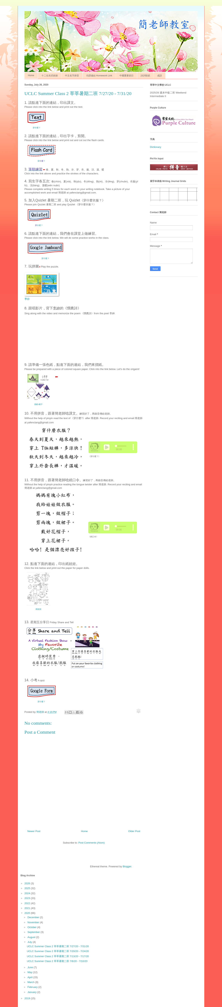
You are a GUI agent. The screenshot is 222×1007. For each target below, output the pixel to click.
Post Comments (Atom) (91, 842)
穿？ (41, 161)
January (32, 992)
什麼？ (40, 225)
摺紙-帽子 (38, 404)
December (33, 917)
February (32, 987)
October (32, 927)
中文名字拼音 (72, 75)
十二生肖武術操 (49, 75)
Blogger (127, 866)
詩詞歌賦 (145, 75)
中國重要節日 (126, 75)
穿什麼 (41, 702)
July (30, 942)
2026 (28, 883)
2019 (28, 998)
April (30, 977)
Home (31, 75)
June (30, 967)
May (30, 972)
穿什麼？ (36, 128)
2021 (28, 908)
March (31, 982)
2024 (28, 893)
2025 (28, 888)
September (33, 932)
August (31, 937)
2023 (28, 898)
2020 (28, 913)
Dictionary (155, 147)
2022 (28, 903)
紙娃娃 (38, 609)
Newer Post (33, 831)
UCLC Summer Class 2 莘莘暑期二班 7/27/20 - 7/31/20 (58, 946)
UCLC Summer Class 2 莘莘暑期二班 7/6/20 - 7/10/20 (57, 961)
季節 (27, 298)
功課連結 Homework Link (99, 75)
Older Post (134, 831)
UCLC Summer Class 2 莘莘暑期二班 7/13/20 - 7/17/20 (58, 956)
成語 (159, 75)
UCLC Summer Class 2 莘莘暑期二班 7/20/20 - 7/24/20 (58, 951)
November (33, 922)
